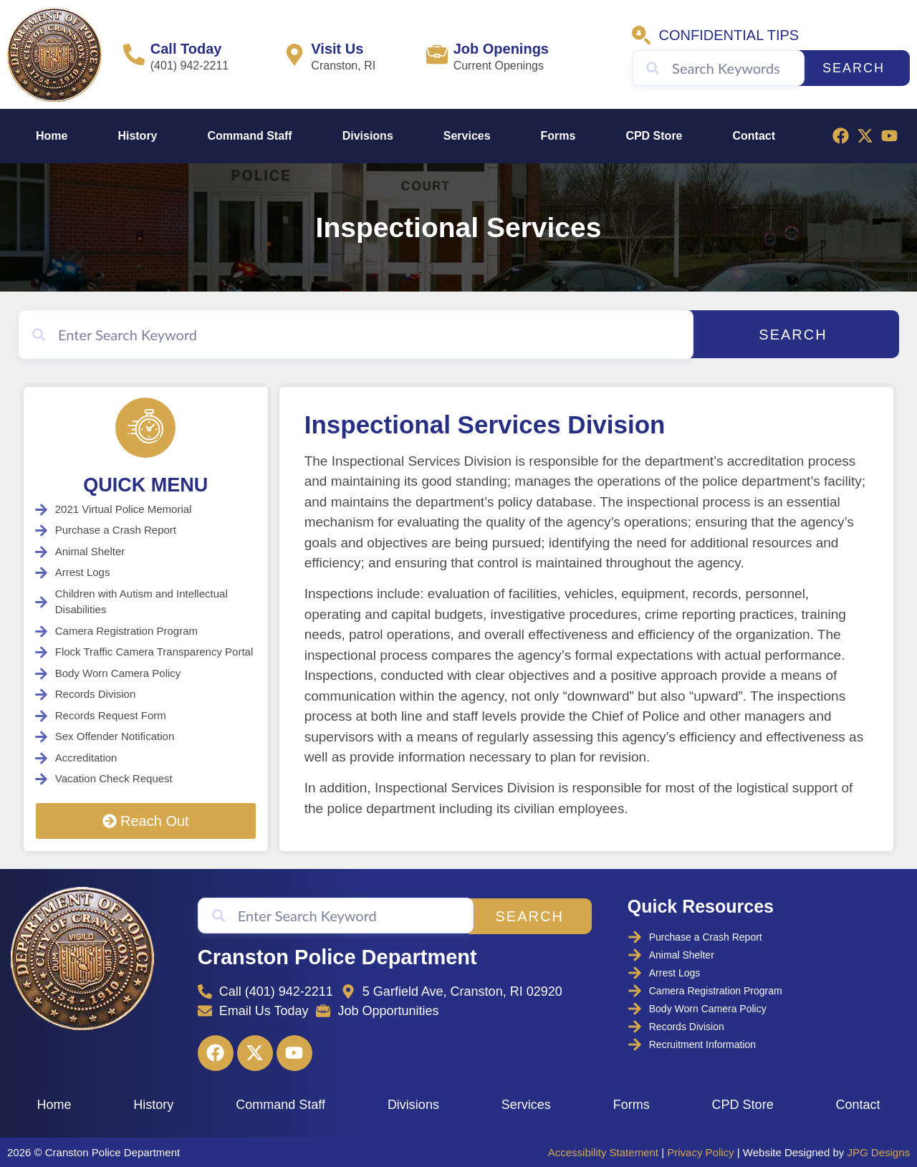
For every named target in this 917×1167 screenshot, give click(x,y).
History (137, 136)
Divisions (367, 136)
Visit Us (337, 49)
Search (853, 68)
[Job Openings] (437, 54)
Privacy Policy (700, 1152)
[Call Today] (134, 54)
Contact (753, 136)
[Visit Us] (294, 54)
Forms (558, 136)
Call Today (186, 49)
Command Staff (249, 136)
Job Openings (501, 49)
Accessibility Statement (603, 1152)
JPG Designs (878, 1152)
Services (467, 136)
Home (51, 136)
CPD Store (653, 136)
